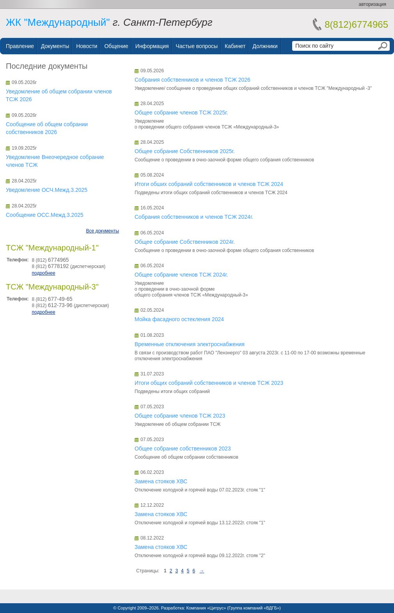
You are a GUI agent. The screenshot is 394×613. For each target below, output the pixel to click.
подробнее (43, 273)
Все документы (102, 231)
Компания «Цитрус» (206, 608)
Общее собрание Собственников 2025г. (185, 151)
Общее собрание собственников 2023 (183, 448)
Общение (116, 46)
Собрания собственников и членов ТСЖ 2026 (192, 80)
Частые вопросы (197, 46)
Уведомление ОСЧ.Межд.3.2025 (46, 190)
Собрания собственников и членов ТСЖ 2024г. (194, 217)
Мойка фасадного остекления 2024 (179, 319)
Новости (86, 46)
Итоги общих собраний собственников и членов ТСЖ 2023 (209, 383)
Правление (20, 46)
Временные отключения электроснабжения (190, 344)
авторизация (372, 4)
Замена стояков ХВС (161, 481)
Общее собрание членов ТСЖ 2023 (180, 416)
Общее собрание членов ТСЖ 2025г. (181, 112)
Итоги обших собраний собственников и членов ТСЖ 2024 (209, 184)
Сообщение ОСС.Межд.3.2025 (44, 215)
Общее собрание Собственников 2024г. (185, 242)
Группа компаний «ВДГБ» (254, 608)
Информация (152, 46)
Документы (55, 46)
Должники (264, 46)
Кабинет (235, 46)
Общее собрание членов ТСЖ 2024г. (181, 275)
